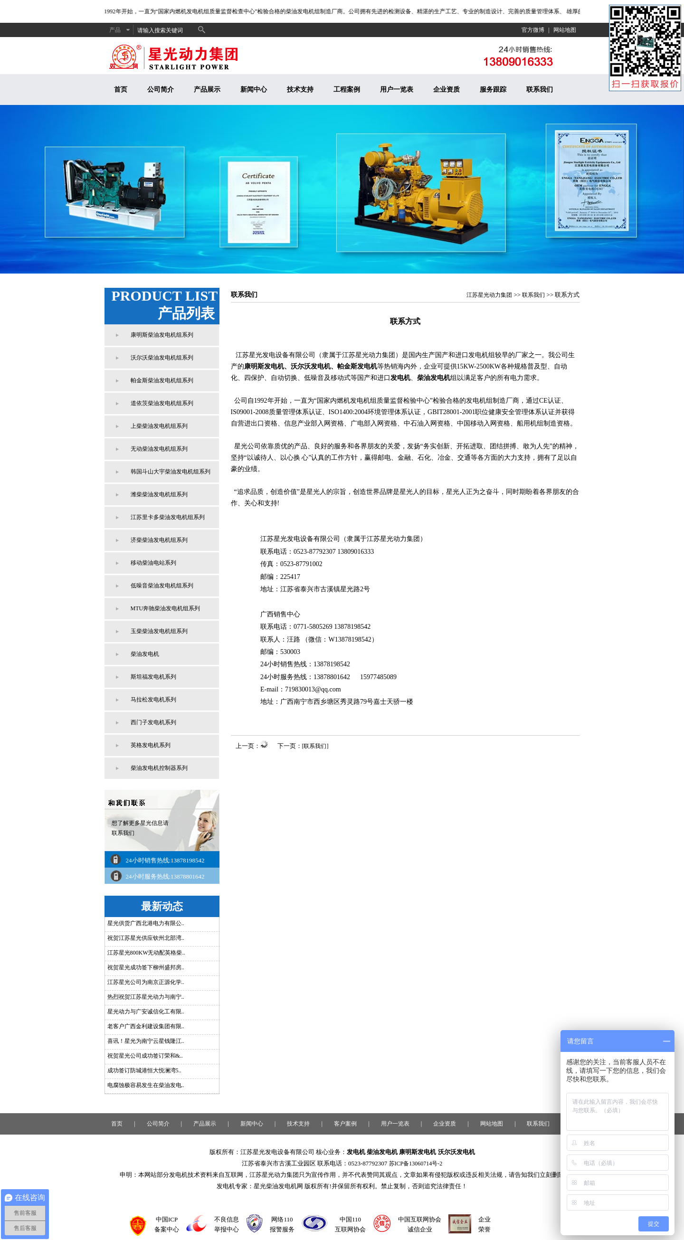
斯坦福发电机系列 (153, 676)
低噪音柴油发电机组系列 (162, 585)
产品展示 (207, 89)
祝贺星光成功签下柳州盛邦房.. (145, 967)
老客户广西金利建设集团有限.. (145, 1026)
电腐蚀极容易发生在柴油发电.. (145, 1085)
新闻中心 (253, 89)
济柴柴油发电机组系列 (159, 540)
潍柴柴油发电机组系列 (159, 494)
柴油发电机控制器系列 (159, 768)
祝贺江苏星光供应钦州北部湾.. (145, 938)
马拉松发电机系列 (153, 699)
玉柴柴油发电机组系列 (159, 631)
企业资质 (446, 89)
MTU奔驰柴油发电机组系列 (165, 608)
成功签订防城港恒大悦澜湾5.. (144, 1070)
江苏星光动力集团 (489, 295)
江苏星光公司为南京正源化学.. (145, 982)
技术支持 (300, 89)
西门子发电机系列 (153, 722)
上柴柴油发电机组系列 (159, 426)
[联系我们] (315, 746)
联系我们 (539, 89)
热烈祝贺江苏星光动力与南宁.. (145, 997)
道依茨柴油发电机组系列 (162, 403)
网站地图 (564, 30)
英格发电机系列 (151, 745)
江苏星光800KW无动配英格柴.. (146, 952)
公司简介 (160, 89)
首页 (120, 89)
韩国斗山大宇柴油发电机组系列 (170, 471)
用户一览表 (396, 89)
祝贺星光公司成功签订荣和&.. (145, 1055)
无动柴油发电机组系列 (159, 448)
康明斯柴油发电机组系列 (162, 334)
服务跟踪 (493, 89)
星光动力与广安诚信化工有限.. (145, 1011)
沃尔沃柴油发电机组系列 (162, 357)
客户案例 (345, 1123)
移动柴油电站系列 (153, 562)
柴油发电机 (145, 654)
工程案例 (346, 89)
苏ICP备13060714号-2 (416, 1163)
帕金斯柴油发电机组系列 (162, 380)
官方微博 (533, 30)
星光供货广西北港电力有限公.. (145, 923)
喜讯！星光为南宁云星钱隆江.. (145, 1041)
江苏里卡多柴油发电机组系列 (168, 517)
